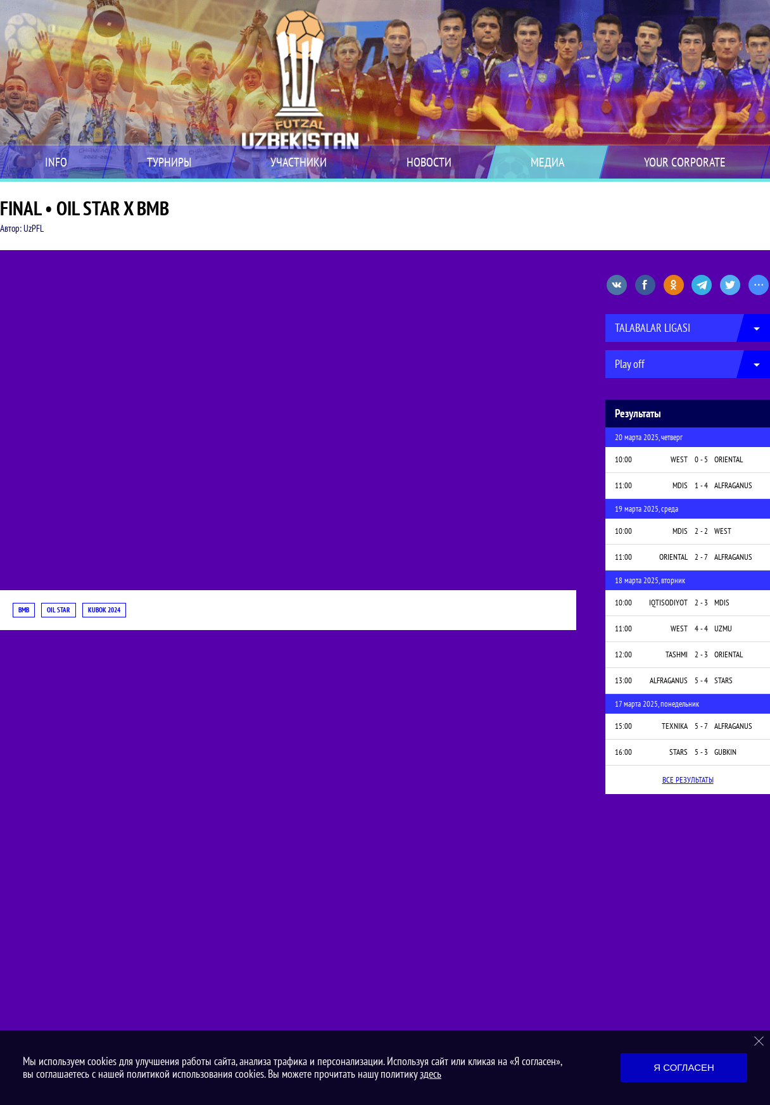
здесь (430, 1073)
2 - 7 (701, 557)
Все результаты (688, 779)
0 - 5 (701, 459)
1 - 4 (701, 485)
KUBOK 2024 (104, 609)
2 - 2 (701, 531)
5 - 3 (701, 752)
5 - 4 (701, 680)
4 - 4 (701, 628)
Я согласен (683, 1067)
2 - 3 (701, 602)
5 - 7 (701, 726)
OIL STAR (58, 609)
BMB (23, 609)
